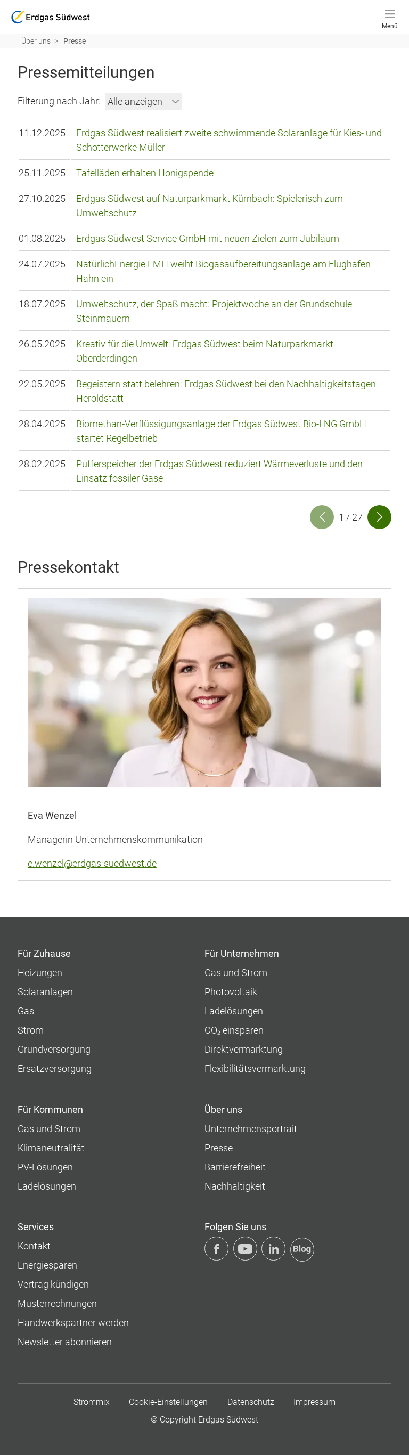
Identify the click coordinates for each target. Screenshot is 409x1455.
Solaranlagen (45, 991)
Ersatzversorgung (55, 1068)
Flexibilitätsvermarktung (255, 1068)
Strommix (91, 1401)
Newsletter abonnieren (65, 1341)
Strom (31, 1029)
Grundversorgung (54, 1048)
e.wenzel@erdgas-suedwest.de (92, 862)
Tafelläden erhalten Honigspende (145, 172)
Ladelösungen (233, 1010)
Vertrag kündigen (53, 1283)
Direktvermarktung (243, 1048)
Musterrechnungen (57, 1302)
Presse (218, 1147)
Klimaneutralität (51, 1147)
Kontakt (34, 1245)
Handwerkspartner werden (73, 1322)
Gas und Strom (235, 972)
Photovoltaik (230, 991)
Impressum (314, 1401)
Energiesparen (47, 1264)
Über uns (36, 41)
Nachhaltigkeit (234, 1185)
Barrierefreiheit (235, 1166)
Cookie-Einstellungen (168, 1401)
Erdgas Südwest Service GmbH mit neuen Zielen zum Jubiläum (207, 237)
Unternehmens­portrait (250, 1128)
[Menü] (390, 17)
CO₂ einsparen (234, 1029)
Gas (26, 1010)
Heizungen (40, 972)
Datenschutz (250, 1401)
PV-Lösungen (45, 1166)
